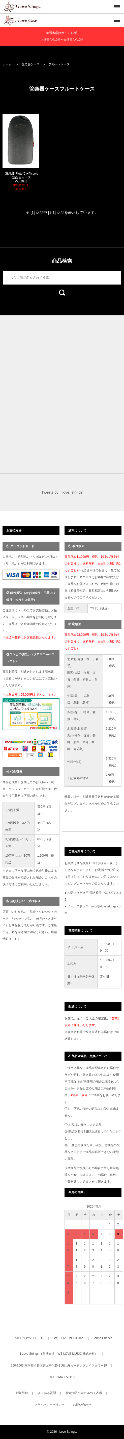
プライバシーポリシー (49, 1405)
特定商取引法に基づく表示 (84, 1393)
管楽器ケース (30, 64)
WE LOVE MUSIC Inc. (69, 1338)
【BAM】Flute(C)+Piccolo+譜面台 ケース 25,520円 (20, 181)
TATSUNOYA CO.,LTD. (28, 1338)
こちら (16, 939)
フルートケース (59, 64)
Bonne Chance (102, 1338)
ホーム (7, 64)
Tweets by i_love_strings (61, 492)
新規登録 (22, 1393)
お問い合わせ (82, 1405)
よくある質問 (47, 1393)
